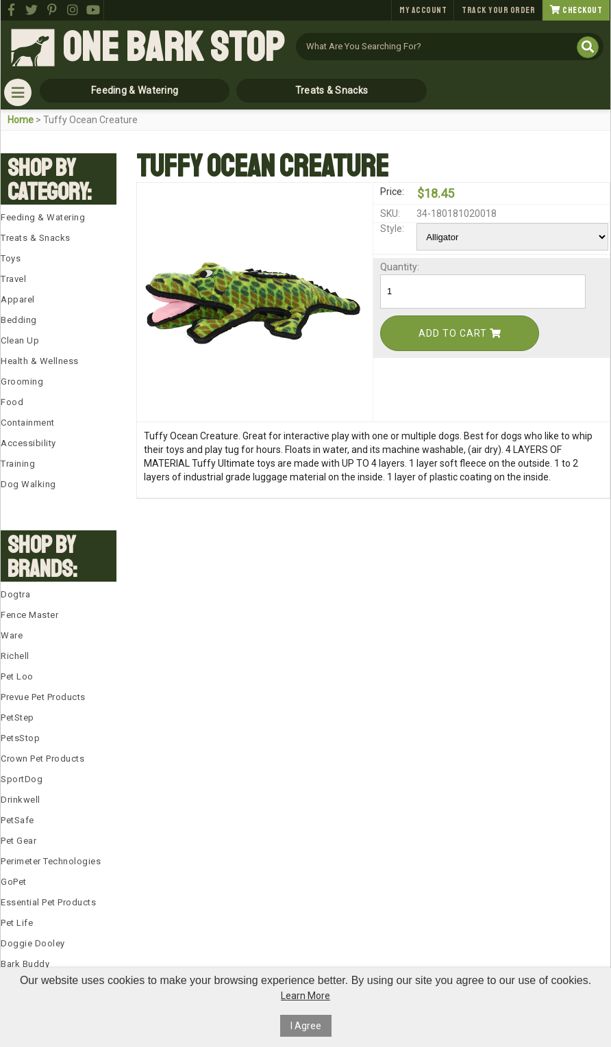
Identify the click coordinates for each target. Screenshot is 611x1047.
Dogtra (15, 594)
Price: (392, 191)
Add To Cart (460, 333)
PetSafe (17, 820)
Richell (15, 656)
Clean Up (20, 340)
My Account (423, 10)
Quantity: (397, 266)
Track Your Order (498, 10)
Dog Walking (28, 484)
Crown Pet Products (42, 758)
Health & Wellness (40, 361)
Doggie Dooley (33, 943)
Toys (11, 258)
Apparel (18, 299)
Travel (13, 279)
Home (21, 119)
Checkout (576, 10)
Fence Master (29, 615)
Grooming (22, 381)
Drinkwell (20, 799)
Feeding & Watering (134, 90)
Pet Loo (17, 676)
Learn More (305, 995)
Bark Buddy (25, 964)
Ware (12, 635)
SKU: (390, 213)
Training (18, 463)
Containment (28, 422)
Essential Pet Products (48, 902)
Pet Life (17, 923)
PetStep (17, 717)
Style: (392, 228)
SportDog (21, 779)
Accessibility (28, 443)
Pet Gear (18, 841)
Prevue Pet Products (43, 697)
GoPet (14, 882)
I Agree (305, 1025)
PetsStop (20, 738)
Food (12, 402)
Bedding (19, 320)
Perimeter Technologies (51, 861)
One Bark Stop (173, 47)
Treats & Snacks (332, 90)
